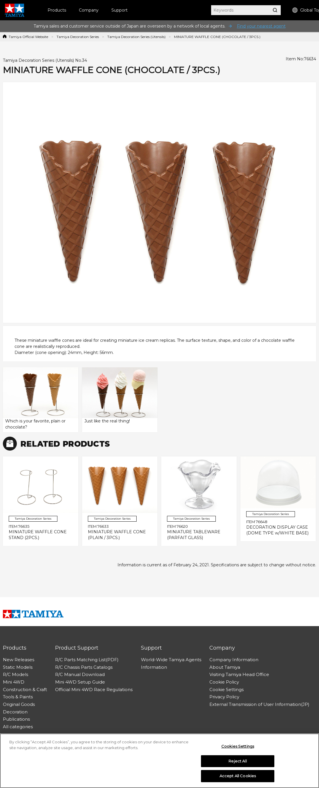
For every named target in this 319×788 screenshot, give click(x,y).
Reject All (237, 762)
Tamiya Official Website (28, 37)
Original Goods (19, 704)
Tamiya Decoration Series (78, 37)
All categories (18, 726)
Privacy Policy (224, 697)
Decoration (15, 712)
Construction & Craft (25, 689)
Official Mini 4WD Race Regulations (94, 689)
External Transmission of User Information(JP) (259, 704)
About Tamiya (224, 667)
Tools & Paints (18, 697)
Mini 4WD (13, 682)
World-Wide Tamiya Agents (171, 659)
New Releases (18, 659)
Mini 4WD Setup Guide (80, 682)
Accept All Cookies (238, 777)
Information (154, 667)
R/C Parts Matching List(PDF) (87, 659)
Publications (16, 719)
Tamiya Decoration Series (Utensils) (136, 37)
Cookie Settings (226, 689)
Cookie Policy (224, 682)
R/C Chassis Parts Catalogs (84, 667)
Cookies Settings (237, 747)
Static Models (17, 667)
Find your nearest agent (261, 26)
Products (57, 10)
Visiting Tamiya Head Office (239, 674)
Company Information (233, 659)
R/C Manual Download (80, 674)
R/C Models (15, 674)
